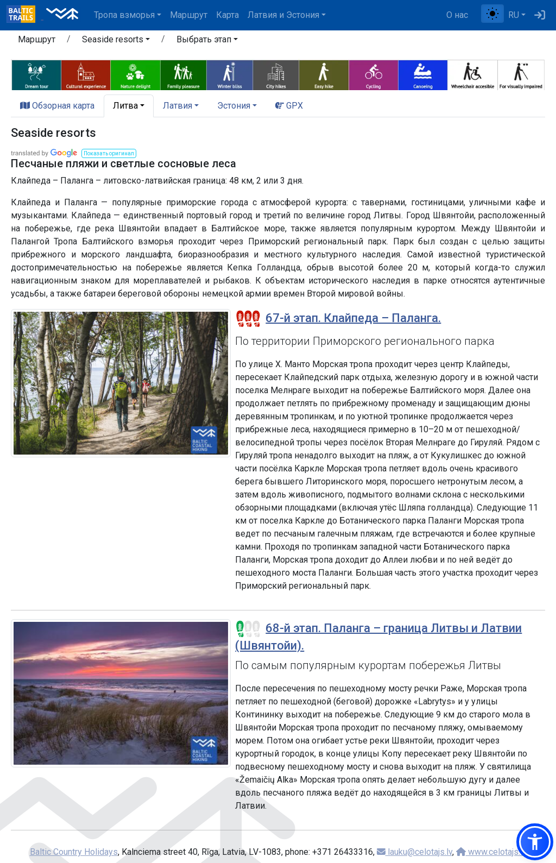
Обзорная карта (57, 105)
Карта (227, 15)
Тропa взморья (124, 15)
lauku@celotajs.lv (414, 852)
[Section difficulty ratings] (248, 319)
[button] (116, 41)
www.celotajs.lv (491, 852)
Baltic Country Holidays (74, 852)
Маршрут (188, 15)
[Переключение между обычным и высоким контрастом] (492, 13)
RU (513, 15)
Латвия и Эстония (283, 15)
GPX (289, 105)
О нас (457, 15)
